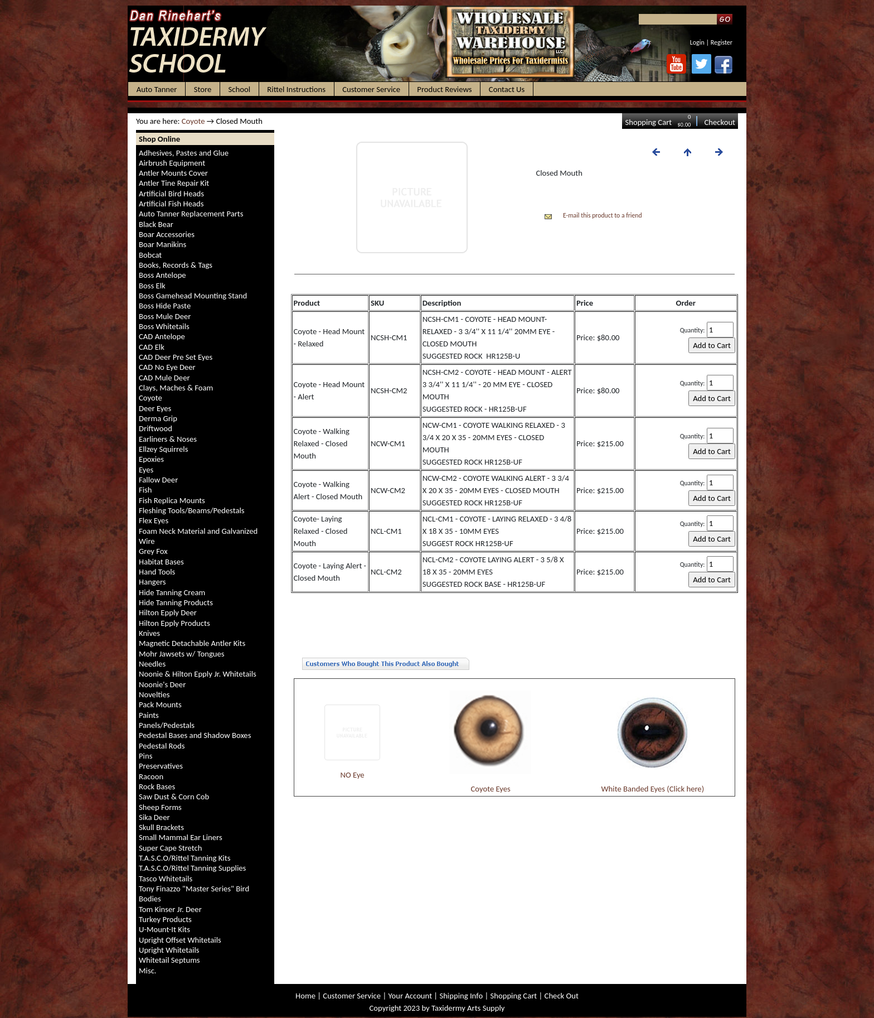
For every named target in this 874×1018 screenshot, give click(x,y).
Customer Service (352, 996)
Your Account (410, 996)
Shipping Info (461, 996)
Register (721, 42)
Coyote (193, 121)
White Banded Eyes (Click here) (653, 789)
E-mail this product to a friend (602, 215)
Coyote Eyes (491, 789)
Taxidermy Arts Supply (467, 1008)
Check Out (562, 996)
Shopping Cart (648, 122)
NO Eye (353, 775)
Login (697, 42)
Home (305, 996)
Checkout (719, 122)
